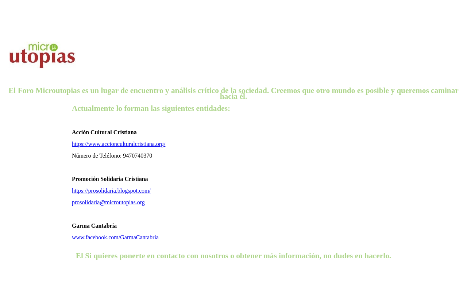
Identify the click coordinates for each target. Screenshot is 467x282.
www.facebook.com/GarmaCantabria (115, 237)
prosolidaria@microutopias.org (108, 202)
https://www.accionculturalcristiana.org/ (118, 144)
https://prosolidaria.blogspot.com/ (111, 191)
